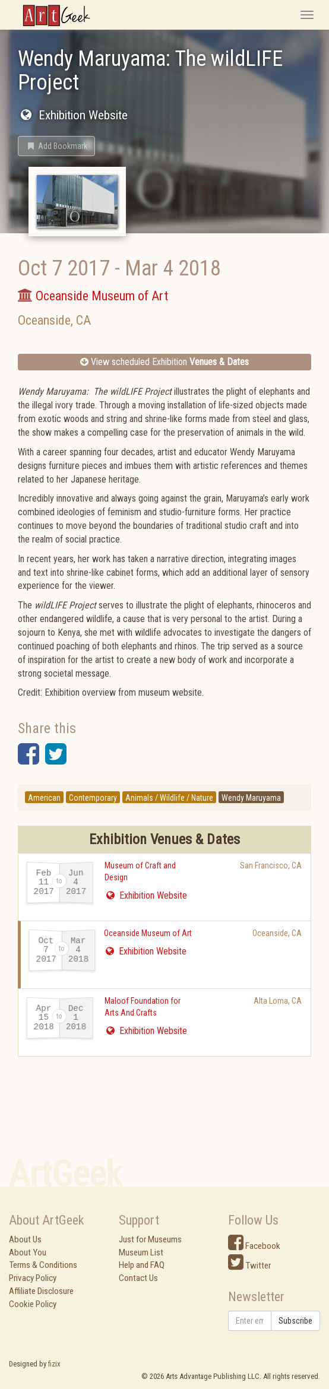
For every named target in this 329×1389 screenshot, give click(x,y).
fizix (54, 1363)
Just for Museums (150, 1239)
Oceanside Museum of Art (148, 933)
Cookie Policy (32, 1304)
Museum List (141, 1252)
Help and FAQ (141, 1265)
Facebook (254, 1246)
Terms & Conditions (43, 1265)
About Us (25, 1239)
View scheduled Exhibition (164, 361)
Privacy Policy (32, 1278)
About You (27, 1252)
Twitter (249, 1265)
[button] (56, 146)
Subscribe (295, 1320)
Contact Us (138, 1278)
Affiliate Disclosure (41, 1291)
